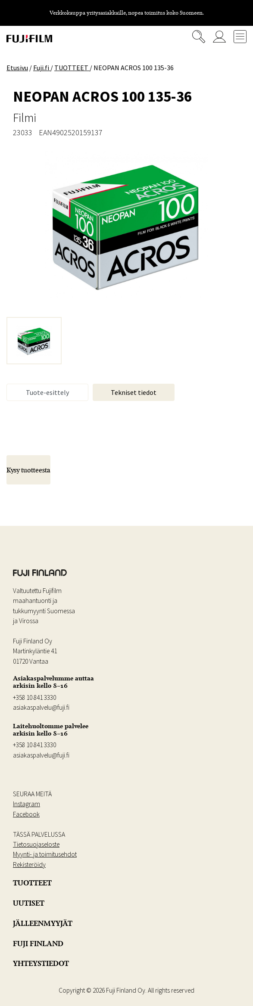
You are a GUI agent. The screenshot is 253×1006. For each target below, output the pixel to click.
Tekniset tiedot (133, 392)
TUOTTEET (32, 883)
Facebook (26, 814)
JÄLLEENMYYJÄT (42, 923)
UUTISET (28, 903)
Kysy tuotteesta (28, 470)
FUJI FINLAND (38, 943)
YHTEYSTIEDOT (41, 963)
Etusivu (17, 67)
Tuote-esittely (47, 392)
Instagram (26, 804)
